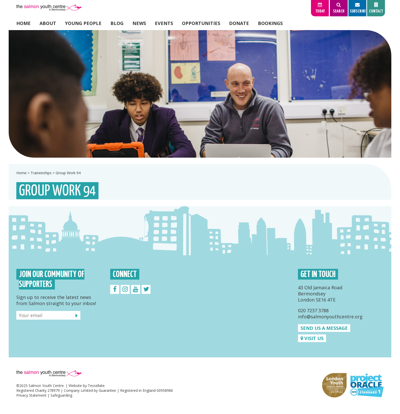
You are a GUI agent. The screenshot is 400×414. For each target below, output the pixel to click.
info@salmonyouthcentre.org (330, 316)
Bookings (270, 23)
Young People (83, 23)
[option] (200, 94)
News (139, 23)
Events (164, 23)
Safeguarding (61, 395)
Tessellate (96, 385)
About (48, 23)
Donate (239, 23)
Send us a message (324, 328)
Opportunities (201, 23)
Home (23, 23)
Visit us (312, 338)
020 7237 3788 (313, 310)
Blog (116, 23)
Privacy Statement (31, 395)
